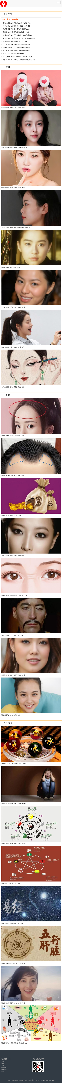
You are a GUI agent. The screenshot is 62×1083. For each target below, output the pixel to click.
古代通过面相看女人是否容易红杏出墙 (12, 387)
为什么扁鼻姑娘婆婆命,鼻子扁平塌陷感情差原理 (19, 38)
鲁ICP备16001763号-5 (47, 1080)
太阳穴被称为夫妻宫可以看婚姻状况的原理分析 (19, 60)
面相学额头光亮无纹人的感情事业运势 (12, 436)
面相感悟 (15, 19)
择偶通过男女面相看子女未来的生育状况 (16, 26)
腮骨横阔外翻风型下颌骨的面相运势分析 (16, 47)
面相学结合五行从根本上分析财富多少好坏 (17, 23)
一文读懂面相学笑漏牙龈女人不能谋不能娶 (17, 56)
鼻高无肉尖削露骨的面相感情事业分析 (16, 32)
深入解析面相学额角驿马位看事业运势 (12, 475)
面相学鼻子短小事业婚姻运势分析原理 (12, 347)
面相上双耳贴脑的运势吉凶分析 (13, 53)
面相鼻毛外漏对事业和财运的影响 (11, 515)
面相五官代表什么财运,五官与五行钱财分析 (14, 1043)
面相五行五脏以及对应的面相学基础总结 (16, 29)
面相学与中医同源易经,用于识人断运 (15, 41)
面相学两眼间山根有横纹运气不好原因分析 (14, 595)
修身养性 (4, 1067)
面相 (2, 1064)
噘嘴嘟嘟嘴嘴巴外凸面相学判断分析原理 (13, 187)
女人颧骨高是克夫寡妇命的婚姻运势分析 (16, 44)
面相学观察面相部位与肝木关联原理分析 (13, 963)
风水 (2, 1062)
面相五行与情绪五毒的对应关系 (10, 883)
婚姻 (3, 19)
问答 (2, 1071)
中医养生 (4, 1069)
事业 (8, 19)
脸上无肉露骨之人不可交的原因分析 (12, 635)
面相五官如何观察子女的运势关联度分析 (16, 50)
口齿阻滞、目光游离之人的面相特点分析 (13, 803)
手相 (2, 1065)
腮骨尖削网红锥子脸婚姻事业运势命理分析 (17, 35)
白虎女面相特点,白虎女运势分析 (11, 267)
